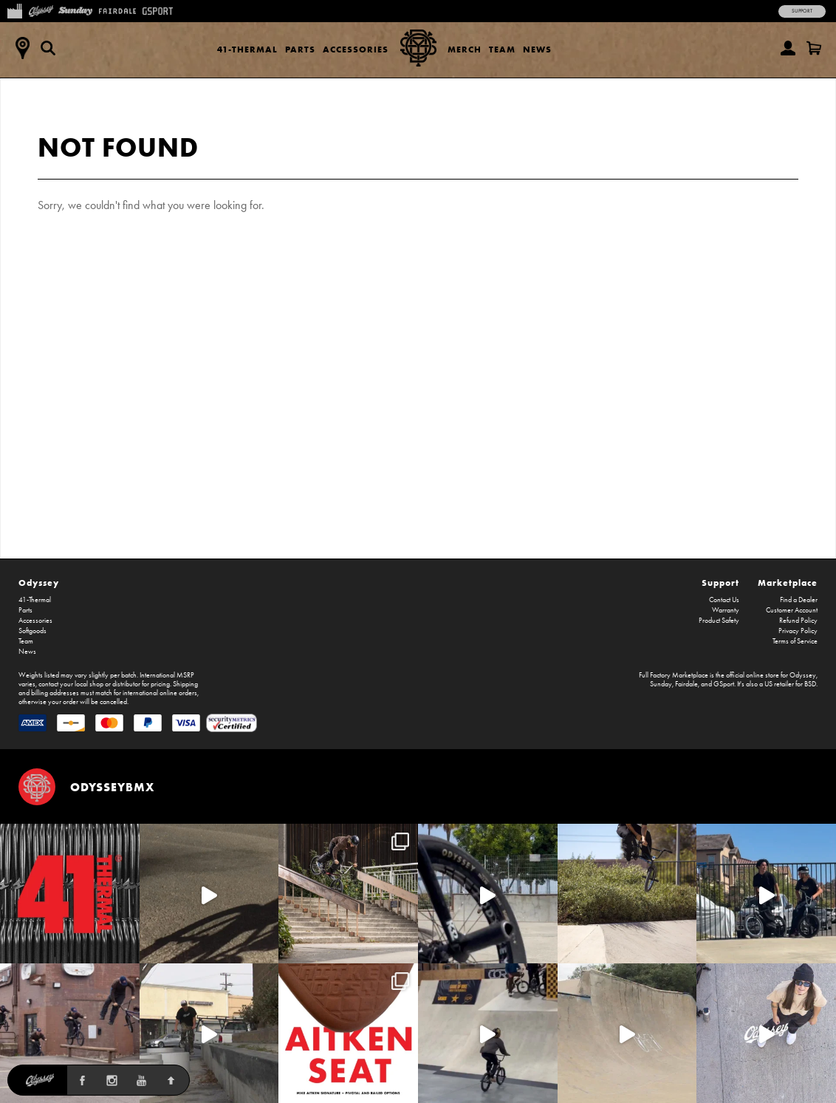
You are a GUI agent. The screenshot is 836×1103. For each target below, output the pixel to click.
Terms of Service (795, 641)
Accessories (355, 49)
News (537, 49)
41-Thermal (247, 49)
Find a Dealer (799, 599)
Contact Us (724, 599)
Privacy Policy (798, 630)
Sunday (661, 684)
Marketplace (788, 582)
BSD (810, 684)
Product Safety (719, 620)
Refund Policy (798, 620)
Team (502, 49)
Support (802, 11)
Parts (300, 49)
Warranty (725, 610)
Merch (465, 49)
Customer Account (792, 610)
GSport (723, 684)
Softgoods (32, 630)
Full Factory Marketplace (673, 675)
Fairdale (686, 684)
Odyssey (38, 582)
